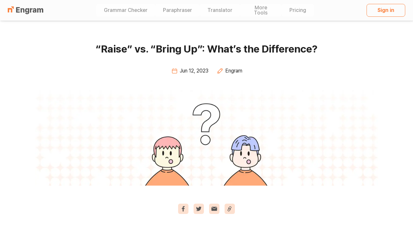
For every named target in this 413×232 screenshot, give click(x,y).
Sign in (386, 10)
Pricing (297, 10)
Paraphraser (177, 10)
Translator (219, 10)
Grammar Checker (125, 10)
